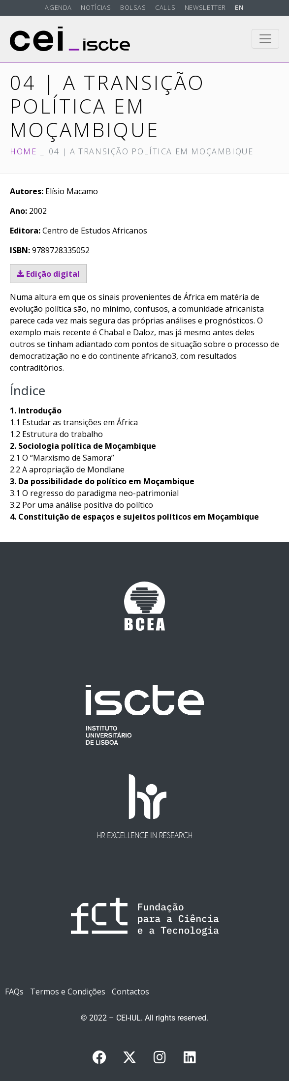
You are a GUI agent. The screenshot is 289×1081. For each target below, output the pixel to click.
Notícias (96, 7)
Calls (165, 7)
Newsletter (205, 7)
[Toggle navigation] (265, 39)
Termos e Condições (67, 991)
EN (239, 7)
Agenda (58, 7)
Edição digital (48, 273)
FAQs (14, 991)
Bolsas (133, 7)
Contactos (130, 991)
